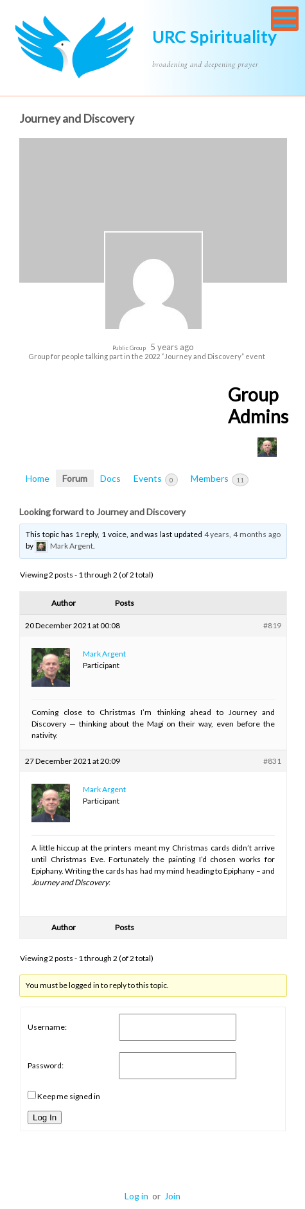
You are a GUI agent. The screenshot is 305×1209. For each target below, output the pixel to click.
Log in (136, 1195)
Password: (46, 1065)
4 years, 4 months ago (242, 534)
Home (37, 478)
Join (172, 1195)
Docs (110, 478)
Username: (47, 1027)
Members (219, 479)
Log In (45, 1117)
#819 (272, 625)
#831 (272, 761)
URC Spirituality (214, 36)
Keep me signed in (68, 1096)
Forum (74, 478)
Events (156, 479)
